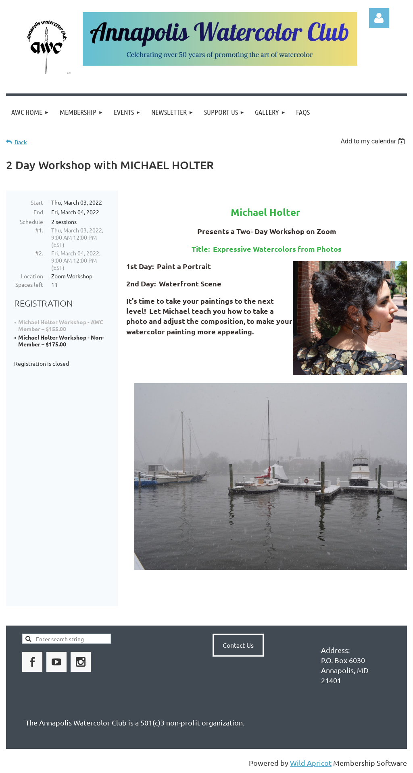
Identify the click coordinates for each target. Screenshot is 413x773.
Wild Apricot (311, 762)
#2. (39, 253)
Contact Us (238, 645)
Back (21, 142)
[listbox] (373, 141)
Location (32, 276)
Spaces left (29, 284)
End (38, 212)
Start (37, 202)
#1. (39, 230)
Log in (379, 18)
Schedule (31, 221)
